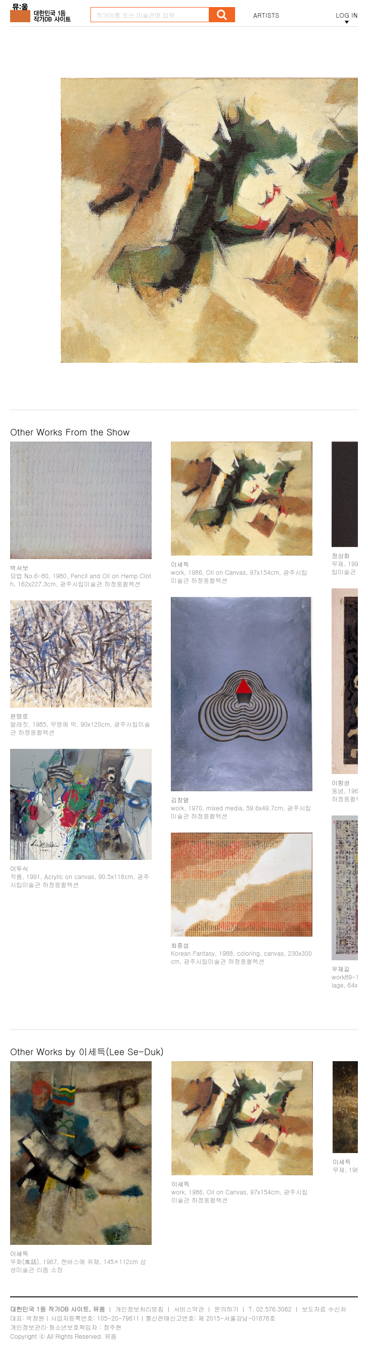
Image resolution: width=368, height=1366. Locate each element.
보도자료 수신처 (324, 1308)
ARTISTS (266, 15)
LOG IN (347, 15)
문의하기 (226, 1308)
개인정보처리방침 (139, 1308)
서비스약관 (189, 1308)
